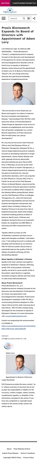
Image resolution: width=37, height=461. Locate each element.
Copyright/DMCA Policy (12, 458)
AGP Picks (5, 3)
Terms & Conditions (27, 453)
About (9, 449)
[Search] (15, 18)
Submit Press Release (10, 453)
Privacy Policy (28, 458)
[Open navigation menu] (4, 18)
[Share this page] (34, 18)
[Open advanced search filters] (28, 18)
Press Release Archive (22, 449)
